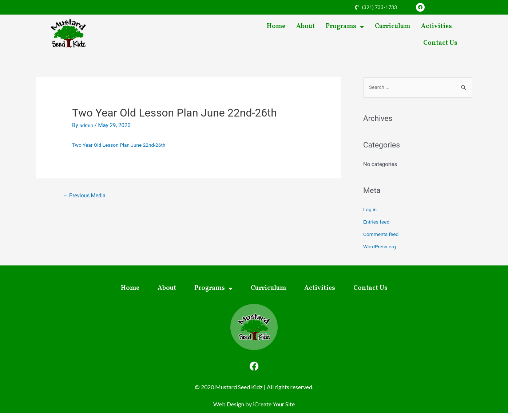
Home (276, 26)
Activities (436, 26)
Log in (370, 210)
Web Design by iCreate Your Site (254, 404)
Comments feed (382, 235)
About (305, 26)
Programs (345, 26)
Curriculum (392, 26)
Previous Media (86, 196)
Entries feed (377, 222)
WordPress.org (381, 247)
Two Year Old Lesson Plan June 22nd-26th (123, 145)
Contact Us (440, 43)
